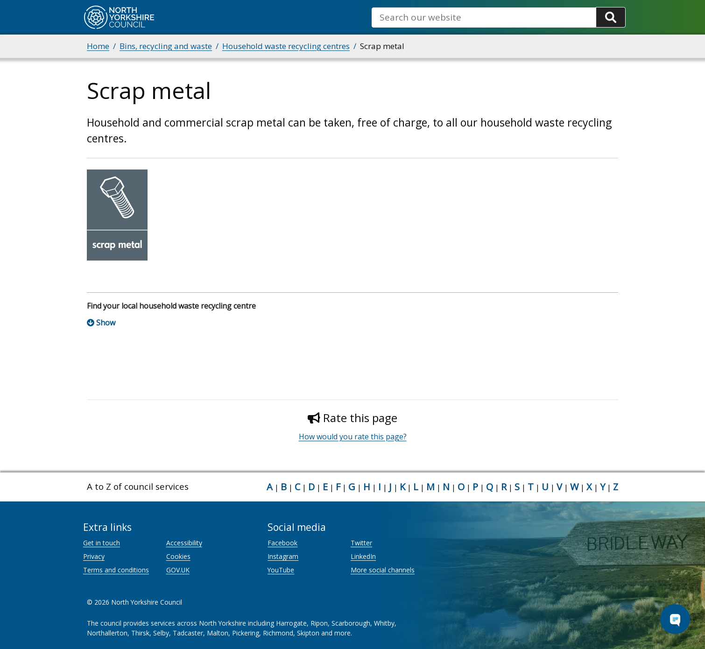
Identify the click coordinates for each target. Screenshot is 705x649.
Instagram (283, 556)
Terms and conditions (116, 569)
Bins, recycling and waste (166, 46)
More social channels (383, 569)
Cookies (178, 556)
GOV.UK (178, 569)
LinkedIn (363, 556)
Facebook (282, 542)
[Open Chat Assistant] (675, 619)
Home (98, 46)
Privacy (94, 556)
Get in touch (101, 542)
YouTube (281, 569)
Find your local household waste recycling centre (171, 306)
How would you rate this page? (353, 436)
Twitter (361, 542)
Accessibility (184, 542)
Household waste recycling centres (286, 46)
